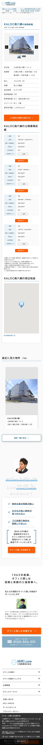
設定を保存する (21, 741)
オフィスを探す (9, 672)
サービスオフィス (9, 707)
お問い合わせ (8, 699)
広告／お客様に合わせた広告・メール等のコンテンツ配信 (22, 736)
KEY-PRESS (8, 703)
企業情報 (6, 685)
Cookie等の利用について (20, 723)
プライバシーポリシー (11, 711)
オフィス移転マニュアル (12, 679)
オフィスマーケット (10, 692)
